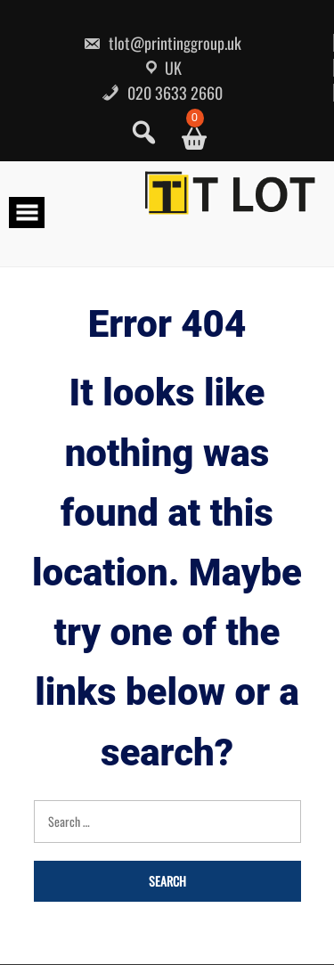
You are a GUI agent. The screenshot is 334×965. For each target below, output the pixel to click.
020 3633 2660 (162, 92)
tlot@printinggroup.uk (162, 42)
